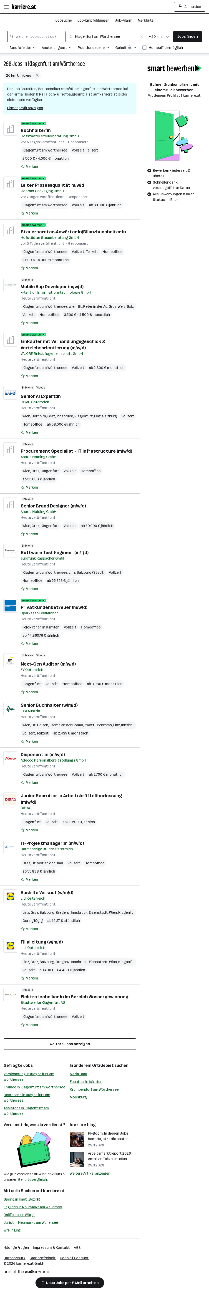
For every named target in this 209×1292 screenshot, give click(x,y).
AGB (77, 1247)
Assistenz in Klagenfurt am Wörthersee (26, 1111)
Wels (122, 306)
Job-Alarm (123, 20)
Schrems (104, 725)
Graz (112, 306)
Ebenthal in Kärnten (86, 1082)
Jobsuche (63, 20)
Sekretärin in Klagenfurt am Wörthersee (27, 1098)
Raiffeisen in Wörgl (19, 1215)
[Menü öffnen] (6, 7)
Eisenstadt (98, 912)
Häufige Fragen (16, 1247)
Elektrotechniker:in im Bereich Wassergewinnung (74, 996)
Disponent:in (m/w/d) (43, 754)
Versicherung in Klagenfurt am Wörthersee (29, 1077)
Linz (97, 416)
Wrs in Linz (12, 1230)
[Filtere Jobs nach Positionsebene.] (96, 48)
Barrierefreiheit (43, 1258)
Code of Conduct (74, 1258)
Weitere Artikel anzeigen (90, 1173)
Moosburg (78, 1097)
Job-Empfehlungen (93, 20)
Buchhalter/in (36, 130)
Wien (72, 306)
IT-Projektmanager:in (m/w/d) (52, 843)
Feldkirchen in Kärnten (41, 627)
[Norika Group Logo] (26, 1273)
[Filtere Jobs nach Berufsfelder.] (26, 48)
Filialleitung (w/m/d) (42, 942)
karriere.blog (83, 1124)
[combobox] (36, 36)
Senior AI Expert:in (41, 396)
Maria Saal (78, 1074)
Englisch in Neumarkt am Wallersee (33, 1207)
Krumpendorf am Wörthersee (94, 1089)
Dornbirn (39, 416)
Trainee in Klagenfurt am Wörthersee (34, 1087)
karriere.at (54, 1190)
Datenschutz (14, 1258)
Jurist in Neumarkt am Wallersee (31, 1222)
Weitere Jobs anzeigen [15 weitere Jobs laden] (70, 1044)
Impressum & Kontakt (51, 1247)
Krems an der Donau (66, 725)
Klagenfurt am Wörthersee (56, 64)
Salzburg (109, 416)
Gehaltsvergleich (32, 1179)
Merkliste (146, 20)
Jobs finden (187, 36)
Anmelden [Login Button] (190, 7)
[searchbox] (36, 36)
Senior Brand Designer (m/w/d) (53, 506)
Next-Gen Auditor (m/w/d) (48, 664)
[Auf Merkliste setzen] (29, 166)
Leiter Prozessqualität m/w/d (52, 185)
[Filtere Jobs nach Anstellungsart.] (60, 48)
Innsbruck (64, 416)
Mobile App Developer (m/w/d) (52, 286)
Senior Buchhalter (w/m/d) (49, 705)
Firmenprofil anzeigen (25, 108)
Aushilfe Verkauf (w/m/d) (47, 892)
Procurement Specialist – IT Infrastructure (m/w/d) (76, 451)
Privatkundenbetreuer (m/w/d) (54, 607)
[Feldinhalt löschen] (142, 36)
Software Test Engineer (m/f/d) (54, 552)
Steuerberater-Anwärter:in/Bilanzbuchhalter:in (73, 232)
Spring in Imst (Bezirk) (22, 1199)
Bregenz (63, 912)
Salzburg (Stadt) (90, 572)
